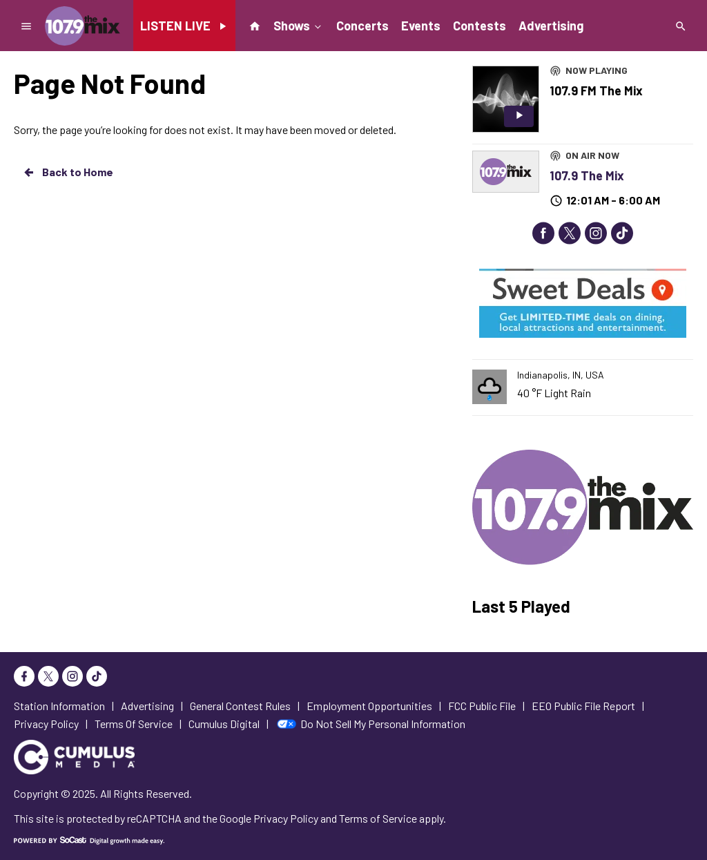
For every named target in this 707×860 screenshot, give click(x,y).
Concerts (362, 25)
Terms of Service (378, 818)
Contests (479, 25)
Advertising (551, 25)
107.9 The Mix (587, 175)
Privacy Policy (285, 818)
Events (420, 25)
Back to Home (67, 172)
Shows (298, 25)
